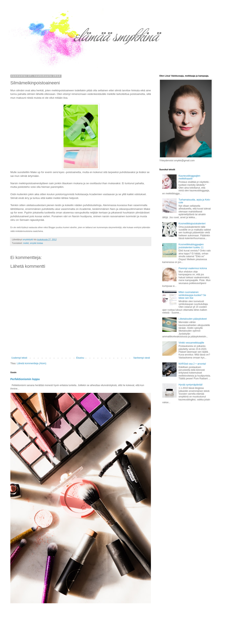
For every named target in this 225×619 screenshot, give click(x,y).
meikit (26, 243)
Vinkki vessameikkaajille (191, 342)
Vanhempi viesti (141, 357)
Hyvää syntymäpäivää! (191, 384)
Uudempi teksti (19, 357)
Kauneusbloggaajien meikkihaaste (189, 177)
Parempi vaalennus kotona (193, 268)
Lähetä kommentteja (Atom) (31, 363)
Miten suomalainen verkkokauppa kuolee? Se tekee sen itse (192, 295)
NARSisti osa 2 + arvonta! (192, 363)
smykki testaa (36, 243)
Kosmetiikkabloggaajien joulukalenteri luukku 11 (191, 246)
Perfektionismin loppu (25, 379)
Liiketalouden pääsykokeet (193, 318)
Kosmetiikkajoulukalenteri (192, 223)
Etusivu (80, 357)
